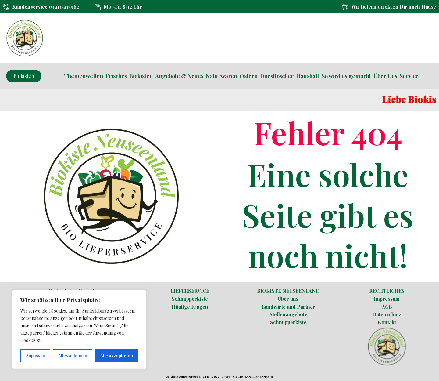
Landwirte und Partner (288, 306)
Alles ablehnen (72, 355)
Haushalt (307, 76)
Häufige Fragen (190, 306)
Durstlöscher (277, 76)
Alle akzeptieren (116, 355)
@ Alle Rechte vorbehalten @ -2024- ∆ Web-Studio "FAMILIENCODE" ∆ (219, 376)
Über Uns (385, 76)
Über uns (288, 299)
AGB (387, 306)
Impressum (387, 299)
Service (409, 76)
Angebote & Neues (179, 76)
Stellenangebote (288, 314)
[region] (79, 329)
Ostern (249, 76)
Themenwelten (83, 76)
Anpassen (35, 355)
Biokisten (141, 76)
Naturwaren (221, 76)
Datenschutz (386, 314)
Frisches (116, 76)
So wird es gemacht (346, 76)
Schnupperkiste (190, 299)
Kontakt (387, 322)
